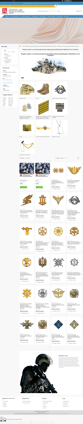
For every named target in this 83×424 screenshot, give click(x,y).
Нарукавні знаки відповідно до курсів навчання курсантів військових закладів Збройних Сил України (26, 120)
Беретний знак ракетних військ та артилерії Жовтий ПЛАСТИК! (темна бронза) (74, 228)
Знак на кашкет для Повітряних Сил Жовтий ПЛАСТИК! (25, 321)
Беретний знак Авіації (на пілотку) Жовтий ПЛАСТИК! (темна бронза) (26, 196)
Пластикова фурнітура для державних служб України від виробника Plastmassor (39, 46)
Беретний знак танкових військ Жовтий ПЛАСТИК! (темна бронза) (26, 228)
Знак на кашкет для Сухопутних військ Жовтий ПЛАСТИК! (58, 290)
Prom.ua (47, 396)
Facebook (5, 389)
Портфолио (45, 388)
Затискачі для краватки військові (74, 118)
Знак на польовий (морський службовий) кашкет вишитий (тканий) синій (58, 321)
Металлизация (42, 16)
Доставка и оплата (27, 386)
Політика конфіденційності (64, 398)
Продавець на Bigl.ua (41, 397)
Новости (45, 391)
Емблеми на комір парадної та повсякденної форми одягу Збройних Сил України (73, 99)
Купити (24, 172)
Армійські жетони (23, 139)
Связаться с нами (51, 16)
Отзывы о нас (66, 391)
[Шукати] (59, 11)
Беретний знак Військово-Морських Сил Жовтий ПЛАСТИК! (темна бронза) (42, 196)
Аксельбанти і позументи (40, 139)
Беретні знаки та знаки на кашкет (58, 98)
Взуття (36, 98)
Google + (4, 388)
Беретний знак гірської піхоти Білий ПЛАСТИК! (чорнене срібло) (57, 259)
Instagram (5, 391)
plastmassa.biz (66, 386)
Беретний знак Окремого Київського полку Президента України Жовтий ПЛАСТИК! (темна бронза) (26, 291)
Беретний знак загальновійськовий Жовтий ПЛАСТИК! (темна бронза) (58, 167)
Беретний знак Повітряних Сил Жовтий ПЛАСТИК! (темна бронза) (73, 167)
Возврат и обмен (26, 388)
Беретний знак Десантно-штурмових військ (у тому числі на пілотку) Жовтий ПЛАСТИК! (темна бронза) (58, 197)
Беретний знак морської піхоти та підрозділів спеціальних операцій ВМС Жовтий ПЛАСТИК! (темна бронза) (42, 260)
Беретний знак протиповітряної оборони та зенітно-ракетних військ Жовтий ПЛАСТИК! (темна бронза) (42, 229)
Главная (7, 16)
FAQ (44, 389)
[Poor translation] (4, 406)
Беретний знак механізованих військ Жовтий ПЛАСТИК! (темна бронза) (26, 259)
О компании (65, 388)
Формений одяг (22, 98)
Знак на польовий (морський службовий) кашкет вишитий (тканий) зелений (73, 321)
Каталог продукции (14, 16)
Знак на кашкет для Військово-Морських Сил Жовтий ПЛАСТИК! (41, 321)
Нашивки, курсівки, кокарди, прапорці (41, 119)
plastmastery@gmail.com (8, 82)
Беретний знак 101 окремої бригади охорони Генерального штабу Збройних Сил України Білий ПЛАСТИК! (42, 291)
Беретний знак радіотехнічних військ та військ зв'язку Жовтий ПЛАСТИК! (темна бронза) (58, 228)
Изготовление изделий (25, 16)
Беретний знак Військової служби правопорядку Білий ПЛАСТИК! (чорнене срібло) (74, 259)
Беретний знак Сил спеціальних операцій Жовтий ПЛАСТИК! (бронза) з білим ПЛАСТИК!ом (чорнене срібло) (73, 198)
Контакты (66, 16)
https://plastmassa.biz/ (7, 79)
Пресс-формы (35, 16)
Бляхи (52, 118)
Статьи (44, 393)
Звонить (57, 3)
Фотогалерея (59, 16)
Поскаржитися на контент (54, 398)
